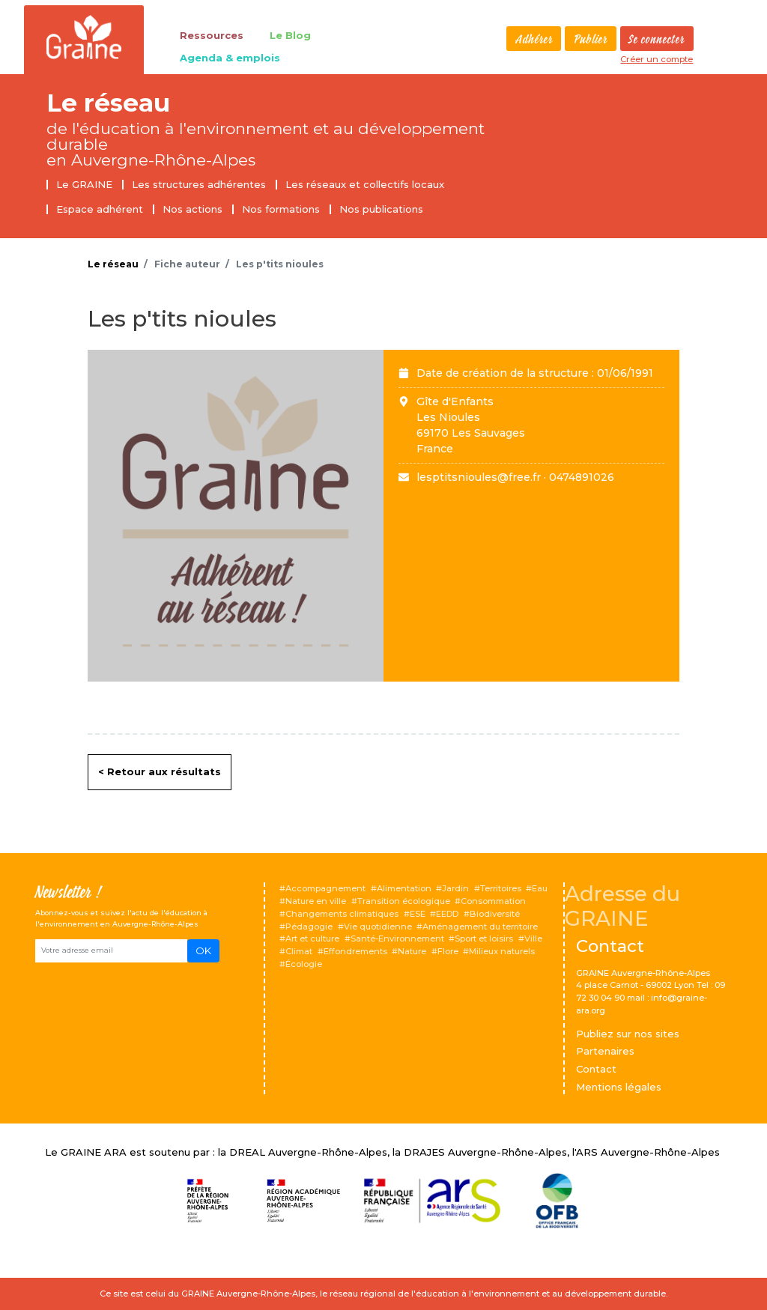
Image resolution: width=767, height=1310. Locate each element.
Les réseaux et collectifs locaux (364, 184)
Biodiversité (495, 914)
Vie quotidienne (378, 926)
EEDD (447, 914)
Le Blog (290, 35)
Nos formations (281, 209)
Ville (533, 938)
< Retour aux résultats (159, 771)
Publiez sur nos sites (627, 1034)
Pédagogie (309, 926)
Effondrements (355, 951)
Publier (590, 39)
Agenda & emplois (230, 58)
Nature (412, 951)
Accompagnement (325, 888)
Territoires (500, 888)
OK (203, 950)
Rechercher (494, 38)
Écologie (303, 964)
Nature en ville (315, 901)
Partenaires (605, 1051)
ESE (417, 914)
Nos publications (381, 209)
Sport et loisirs (484, 938)
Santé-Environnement (397, 938)
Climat (298, 951)
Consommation (493, 901)
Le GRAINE (84, 184)
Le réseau (108, 103)
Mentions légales (618, 1087)
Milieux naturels (502, 951)
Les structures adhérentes (199, 184)
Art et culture (312, 938)
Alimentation (404, 888)
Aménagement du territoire (480, 926)
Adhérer (534, 39)
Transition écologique (403, 901)
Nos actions (192, 209)
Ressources (211, 35)
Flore (447, 951)
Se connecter (656, 39)
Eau (540, 888)
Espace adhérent (99, 209)
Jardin (455, 888)
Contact (596, 1069)
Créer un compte (656, 59)
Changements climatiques (341, 914)
